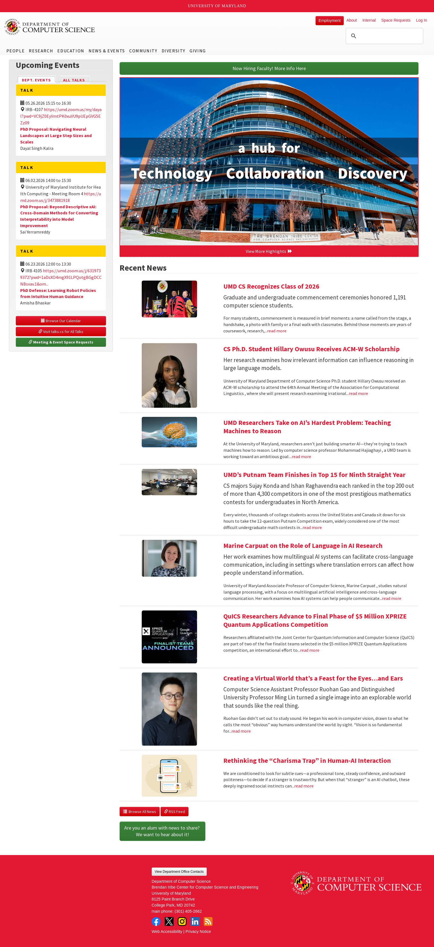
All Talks (74, 80)
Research (41, 50)
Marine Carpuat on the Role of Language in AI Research (303, 545)
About (352, 20)
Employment (330, 20)
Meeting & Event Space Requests (61, 342)
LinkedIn (195, 921)
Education (70, 50)
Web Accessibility (167, 931)
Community (143, 50)
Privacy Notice (198, 931)
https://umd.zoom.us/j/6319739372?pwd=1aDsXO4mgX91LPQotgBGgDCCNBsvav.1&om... (61, 277)
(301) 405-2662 (188, 911)
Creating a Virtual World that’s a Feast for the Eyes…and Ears (313, 678)
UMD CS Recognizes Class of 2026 (271, 286)
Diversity (173, 50)
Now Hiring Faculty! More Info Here (269, 68)
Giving (198, 50)
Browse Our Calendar (61, 320)
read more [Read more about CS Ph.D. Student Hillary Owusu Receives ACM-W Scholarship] (358, 393)
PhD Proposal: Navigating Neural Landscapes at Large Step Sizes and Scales (56, 135)
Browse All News (139, 811)
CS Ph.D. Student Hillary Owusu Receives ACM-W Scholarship (311, 349)
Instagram (182, 921)
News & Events (107, 50)
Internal (369, 20)
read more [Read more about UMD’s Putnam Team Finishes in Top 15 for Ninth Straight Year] (312, 527)
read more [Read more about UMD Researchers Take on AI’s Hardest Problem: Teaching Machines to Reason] (301, 456)
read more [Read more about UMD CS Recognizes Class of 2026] (276, 330)
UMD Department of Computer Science (49, 27)
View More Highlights (269, 251)
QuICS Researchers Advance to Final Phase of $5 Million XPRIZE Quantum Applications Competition (315, 620)
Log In (421, 20)
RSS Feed (174, 811)
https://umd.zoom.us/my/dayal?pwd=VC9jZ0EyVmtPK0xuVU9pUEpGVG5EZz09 (61, 116)
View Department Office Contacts (179, 872)
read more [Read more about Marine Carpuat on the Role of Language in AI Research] (391, 598)
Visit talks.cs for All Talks (60, 331)
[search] (383, 36)
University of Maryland (217, 6)
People (15, 50)
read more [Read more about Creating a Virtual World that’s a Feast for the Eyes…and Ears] (241, 731)
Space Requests (395, 20)
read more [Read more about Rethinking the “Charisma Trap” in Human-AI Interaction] (304, 786)
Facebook (156, 921)
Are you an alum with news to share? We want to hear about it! (162, 831)
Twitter (169, 921)
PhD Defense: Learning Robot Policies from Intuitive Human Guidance (58, 293)
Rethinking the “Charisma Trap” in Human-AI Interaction (307, 760)
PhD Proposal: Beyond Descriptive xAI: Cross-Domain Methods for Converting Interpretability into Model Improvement (59, 216)
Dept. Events (39, 80)
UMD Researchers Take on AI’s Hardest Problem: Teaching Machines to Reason (307, 426)
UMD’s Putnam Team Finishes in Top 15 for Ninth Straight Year (314, 474)
